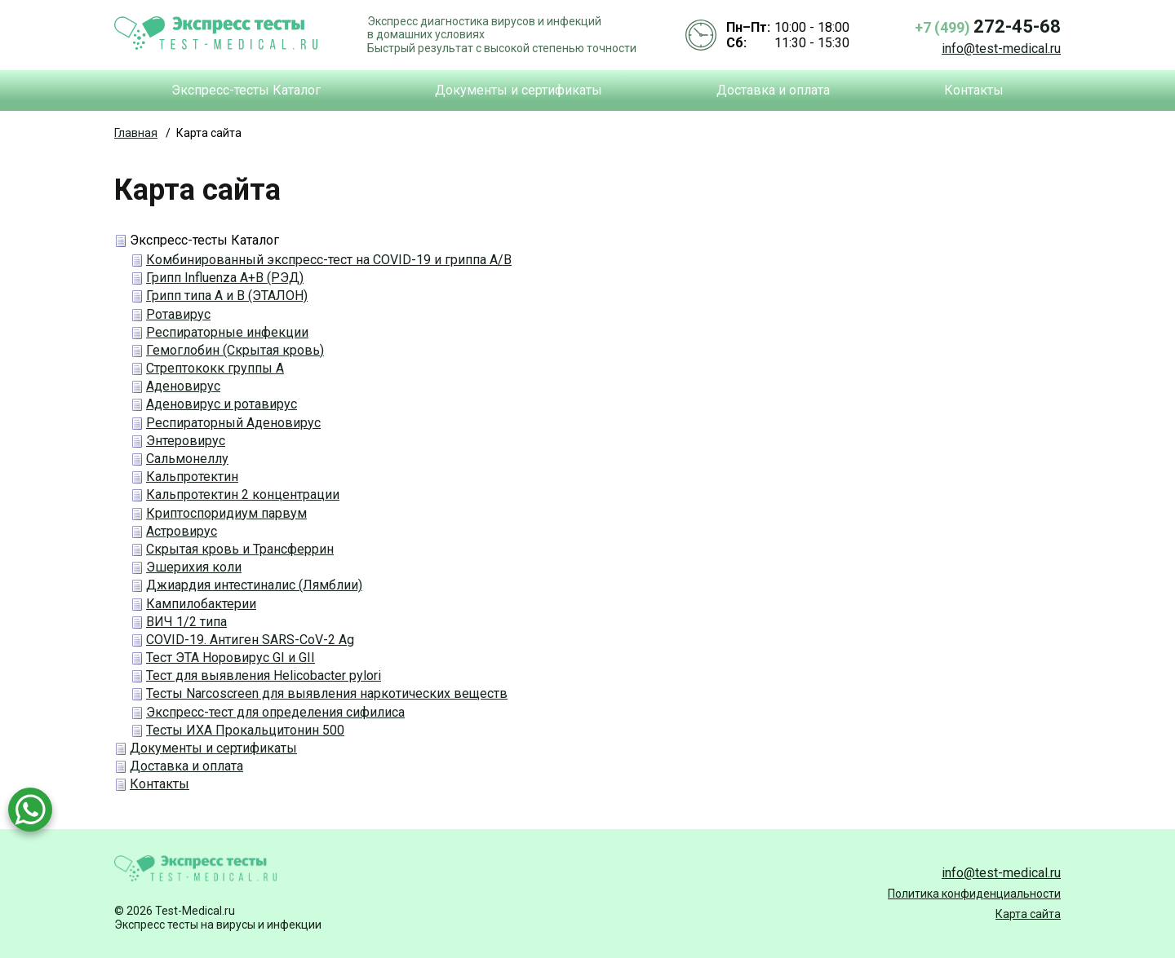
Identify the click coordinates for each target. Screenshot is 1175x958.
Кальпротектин (192, 476)
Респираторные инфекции (227, 332)
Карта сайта (1028, 913)
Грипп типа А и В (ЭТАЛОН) (227, 295)
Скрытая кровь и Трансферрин (240, 549)
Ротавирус (178, 314)
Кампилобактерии (201, 603)
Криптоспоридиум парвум (226, 513)
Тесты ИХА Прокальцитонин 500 (245, 730)
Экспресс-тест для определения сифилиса (275, 712)
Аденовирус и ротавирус (221, 404)
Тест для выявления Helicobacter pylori (263, 675)
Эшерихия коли (194, 567)
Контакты (974, 90)
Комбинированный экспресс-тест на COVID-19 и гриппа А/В (329, 259)
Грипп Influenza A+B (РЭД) (225, 277)
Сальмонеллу (187, 458)
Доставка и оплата (773, 90)
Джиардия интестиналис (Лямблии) (254, 585)
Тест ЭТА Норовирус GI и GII (230, 657)
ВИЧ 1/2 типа (186, 621)
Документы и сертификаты (518, 90)
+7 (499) (988, 26)
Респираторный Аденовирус (233, 422)
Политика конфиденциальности (974, 893)
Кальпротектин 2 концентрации (242, 494)
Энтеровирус (185, 440)
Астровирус (181, 531)
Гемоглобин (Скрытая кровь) (235, 350)
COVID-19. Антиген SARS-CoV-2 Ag (250, 639)
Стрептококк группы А (215, 368)
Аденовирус (183, 386)
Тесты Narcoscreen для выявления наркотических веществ (327, 693)
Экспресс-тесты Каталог (246, 90)
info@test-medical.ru (1001, 48)
